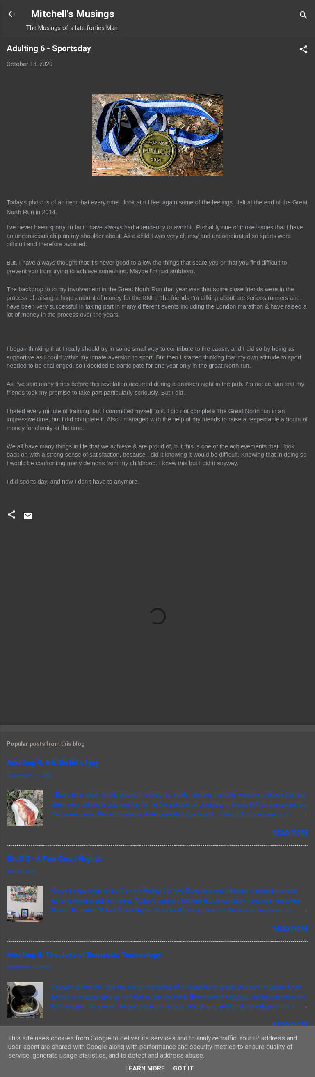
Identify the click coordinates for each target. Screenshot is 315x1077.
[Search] (303, 16)
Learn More (145, 1068)
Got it (183, 1068)
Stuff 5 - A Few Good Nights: (55, 858)
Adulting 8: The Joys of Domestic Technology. (85, 954)
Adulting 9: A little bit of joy (53, 762)
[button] (303, 50)
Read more (290, 833)
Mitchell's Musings (72, 14)
